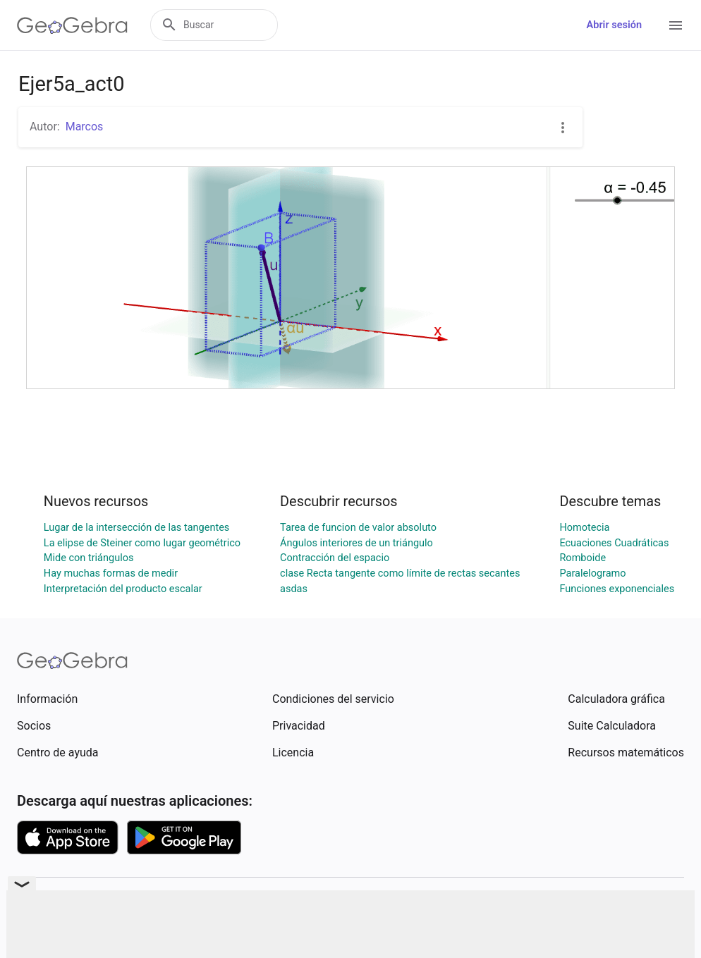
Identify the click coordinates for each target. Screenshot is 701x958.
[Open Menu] (675, 25)
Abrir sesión (614, 25)
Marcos (85, 126)
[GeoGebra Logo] (72, 25)
